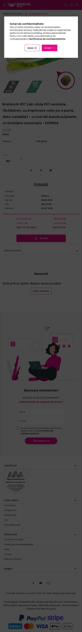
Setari (30, 47)
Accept (48, 47)
